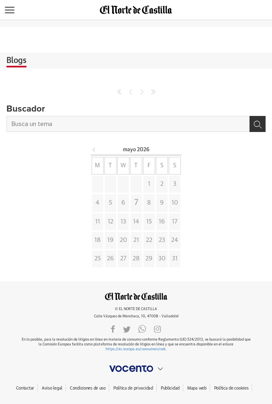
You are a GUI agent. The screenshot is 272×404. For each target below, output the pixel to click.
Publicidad (170, 388)
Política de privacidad (133, 388)
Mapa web (197, 388)
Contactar (25, 388)
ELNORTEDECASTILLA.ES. (136, 296)
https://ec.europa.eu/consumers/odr (135, 349)
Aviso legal (52, 388)
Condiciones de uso (88, 388)
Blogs (16, 61)
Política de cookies (231, 388)
